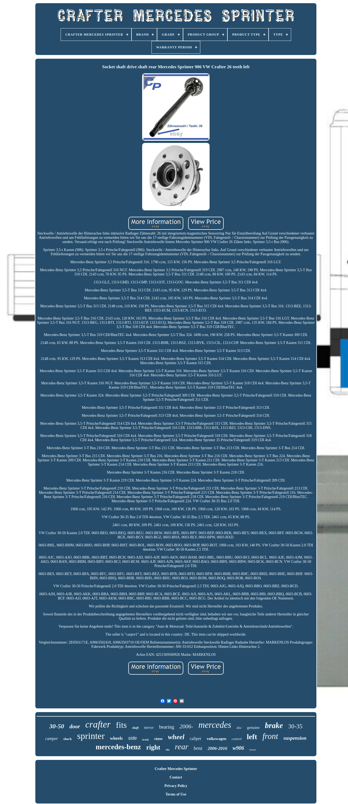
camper (51, 738)
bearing (166, 727)
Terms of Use (175, 794)
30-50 (56, 726)
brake (274, 725)
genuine (253, 727)
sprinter (91, 736)
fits (121, 725)
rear (181, 746)
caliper (195, 738)
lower (252, 749)
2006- (186, 726)
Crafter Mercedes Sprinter (176, 769)
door (74, 726)
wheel (176, 737)
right (153, 747)
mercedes (214, 725)
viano (158, 739)
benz (198, 748)
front (270, 736)
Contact (175, 777)
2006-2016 (217, 748)
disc (238, 728)
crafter (98, 724)
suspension (295, 738)
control (236, 739)
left (252, 737)
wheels (116, 738)
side (132, 738)
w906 (238, 748)
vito (167, 749)
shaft (135, 728)
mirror (149, 728)
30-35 (295, 726)
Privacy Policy (175, 786)
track (145, 739)
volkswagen (216, 739)
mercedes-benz (118, 747)
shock (67, 739)
